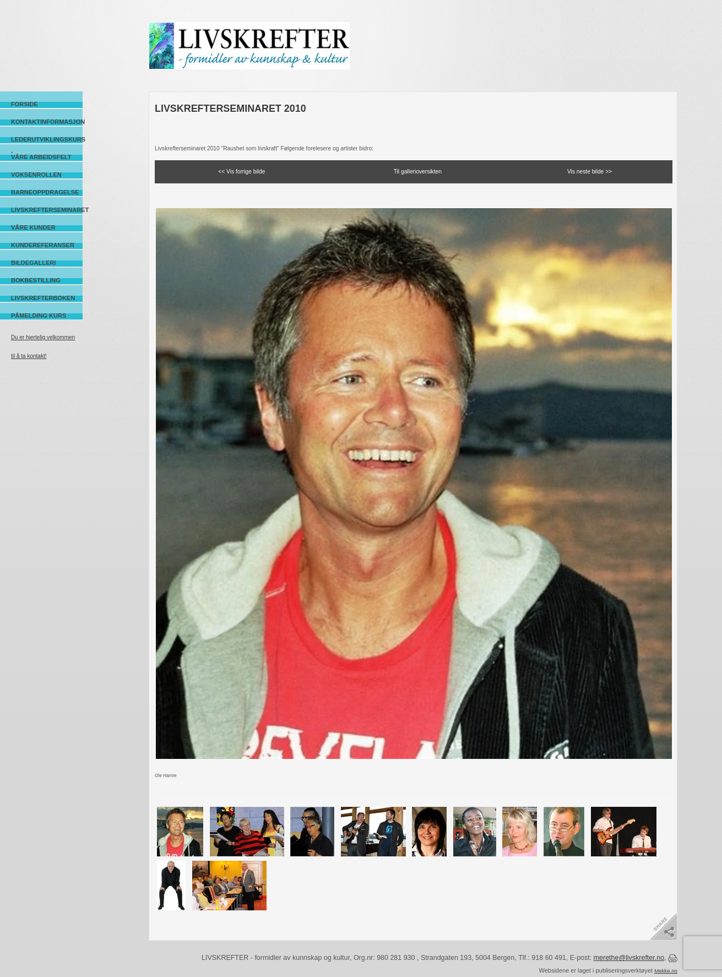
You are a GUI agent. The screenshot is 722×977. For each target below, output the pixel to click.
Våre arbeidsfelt (41, 157)
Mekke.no (665, 971)
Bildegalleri (33, 262)
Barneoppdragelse (45, 192)
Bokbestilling (36, 280)
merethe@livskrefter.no (629, 958)
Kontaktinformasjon (47, 121)
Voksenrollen (36, 174)
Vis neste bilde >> (589, 172)
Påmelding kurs (38, 315)
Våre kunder (33, 227)
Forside (24, 104)
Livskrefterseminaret (47, 210)
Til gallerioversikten (418, 172)
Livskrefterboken (43, 298)
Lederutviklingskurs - (47, 139)
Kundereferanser (42, 245)
